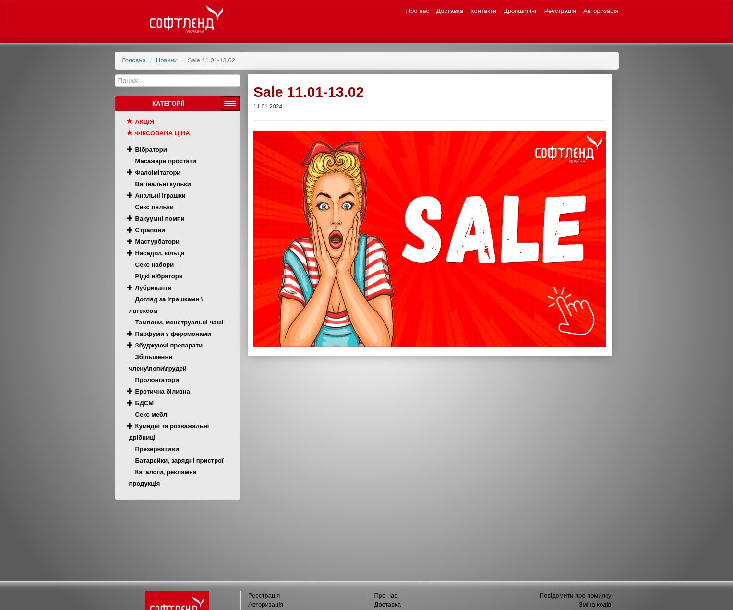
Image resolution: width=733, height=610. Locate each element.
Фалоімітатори (158, 172)
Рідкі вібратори (159, 276)
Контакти (483, 10)
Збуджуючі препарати (169, 345)
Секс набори (154, 264)
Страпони (150, 230)
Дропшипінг (520, 10)
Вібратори (151, 149)
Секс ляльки (154, 207)
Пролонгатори (157, 379)
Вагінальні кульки (163, 184)
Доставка (449, 10)
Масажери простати (165, 161)
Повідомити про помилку (576, 595)
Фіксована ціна (162, 133)
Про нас (417, 10)
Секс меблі (152, 414)
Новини (167, 60)
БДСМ (144, 403)
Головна (134, 60)
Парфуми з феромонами (173, 333)
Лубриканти (153, 287)
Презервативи (157, 449)
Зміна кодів (595, 604)
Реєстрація (560, 10)
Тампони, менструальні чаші (179, 322)
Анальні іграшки (160, 195)
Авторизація (600, 10)
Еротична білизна (162, 391)
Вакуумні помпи (160, 218)
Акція (145, 121)
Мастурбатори (157, 241)
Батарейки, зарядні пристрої (179, 460)
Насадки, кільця (160, 253)
